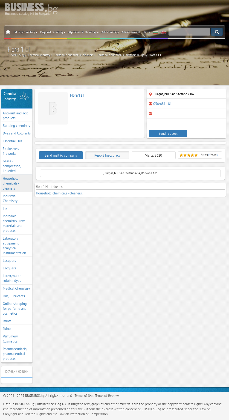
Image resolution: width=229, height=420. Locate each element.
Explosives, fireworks (11, 151)
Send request (167, 133)
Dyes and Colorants (17, 133)
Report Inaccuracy (107, 155)
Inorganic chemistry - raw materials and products (14, 223)
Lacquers (9, 260)
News (146, 32)
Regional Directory (53, 32)
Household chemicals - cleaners (11, 183)
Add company (110, 32)
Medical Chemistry (16, 288)
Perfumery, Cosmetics (10, 338)
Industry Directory (25, 32)
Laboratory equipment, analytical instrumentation (14, 245)
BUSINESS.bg (35, 396)
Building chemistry (16, 125)
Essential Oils (12, 141)
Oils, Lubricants (14, 296)
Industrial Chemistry (10, 198)
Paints (7, 321)
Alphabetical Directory (83, 32)
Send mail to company (61, 155)
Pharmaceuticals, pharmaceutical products (15, 354)
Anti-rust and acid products (16, 115)
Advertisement (131, 32)
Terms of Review (107, 396)
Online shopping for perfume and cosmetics (15, 308)
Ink (5, 208)
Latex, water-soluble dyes (12, 278)
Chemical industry (10, 96)
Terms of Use (84, 396)
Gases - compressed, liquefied (12, 166)
